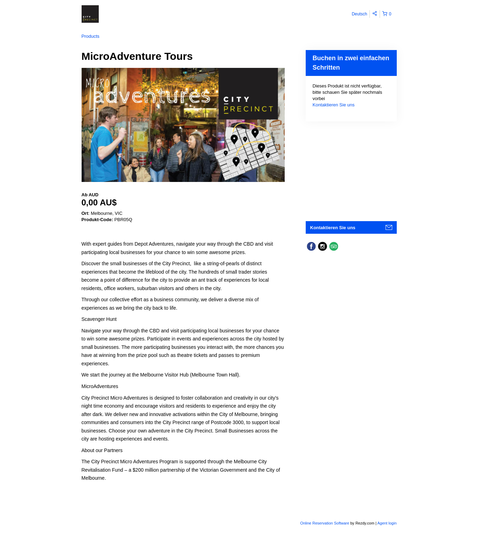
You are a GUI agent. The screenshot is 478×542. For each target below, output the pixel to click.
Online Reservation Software (324, 523)
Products (90, 36)
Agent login (386, 523)
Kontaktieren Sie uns (334, 104)
